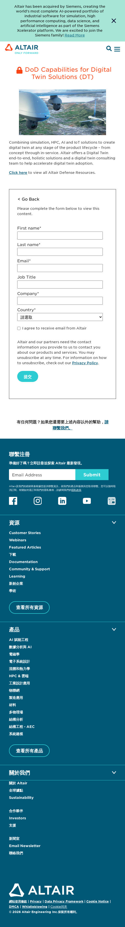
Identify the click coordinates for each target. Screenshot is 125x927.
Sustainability (21, 797)
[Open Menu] (116, 49)
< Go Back (28, 198)
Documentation (23, 562)
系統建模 (16, 734)
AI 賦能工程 (18, 639)
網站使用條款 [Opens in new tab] (18, 901)
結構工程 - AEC (22, 726)
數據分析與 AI (20, 647)
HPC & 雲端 (18, 676)
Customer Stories (25, 533)
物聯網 (14, 690)
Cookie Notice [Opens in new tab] (97, 901)
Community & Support (29, 569)
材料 (12, 705)
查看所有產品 (29, 750)
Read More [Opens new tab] (75, 35)
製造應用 (16, 697)
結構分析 (16, 719)
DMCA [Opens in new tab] (14, 907)
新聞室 (14, 838)
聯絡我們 (16, 853)
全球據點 (16, 790)
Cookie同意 (58, 907)
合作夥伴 (16, 811)
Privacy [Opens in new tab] (36, 901)
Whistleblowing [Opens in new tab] (34, 907)
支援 (12, 825)
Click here (18, 172)
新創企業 (16, 583)
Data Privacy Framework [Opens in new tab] (64, 901)
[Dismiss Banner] (114, 20)
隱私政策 (76, 489)
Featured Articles (25, 547)
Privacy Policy (85, 363)
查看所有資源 (29, 607)
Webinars (17, 540)
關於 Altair (18, 783)
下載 (12, 554)
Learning (17, 576)
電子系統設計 (19, 661)
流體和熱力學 (19, 668)
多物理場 (16, 712)
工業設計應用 (19, 683)
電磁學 (14, 654)
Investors (17, 818)
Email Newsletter (24, 846)
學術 (12, 591)
